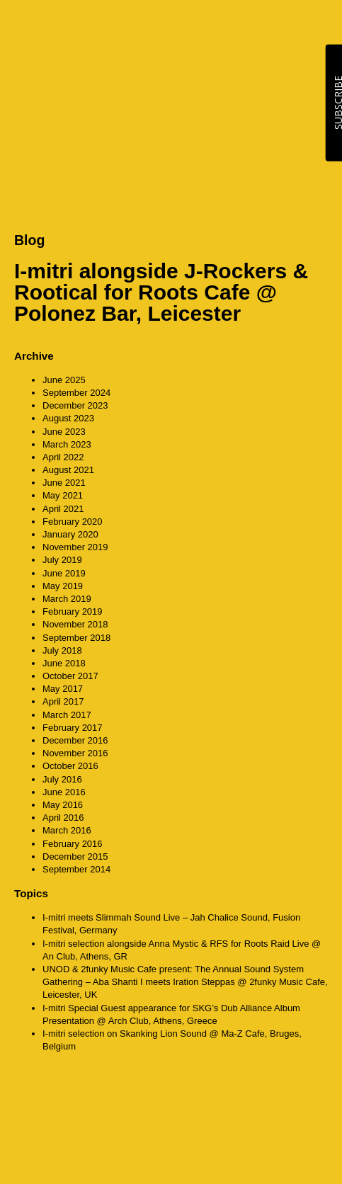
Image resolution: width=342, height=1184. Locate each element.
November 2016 (75, 753)
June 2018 (64, 663)
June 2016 (64, 792)
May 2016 (62, 804)
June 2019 (64, 573)
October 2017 (70, 676)
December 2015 (75, 856)
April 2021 (63, 508)
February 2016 (72, 843)
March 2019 (66, 598)
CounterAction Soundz (102, 28)
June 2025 (64, 380)
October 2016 (70, 766)
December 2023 (75, 405)
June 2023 (64, 431)
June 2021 (64, 482)
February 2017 (72, 727)
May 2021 (62, 495)
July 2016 (62, 779)
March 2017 (66, 715)
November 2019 (75, 547)
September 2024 (76, 392)
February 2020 (72, 521)
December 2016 (75, 740)
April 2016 (63, 817)
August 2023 (68, 418)
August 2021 (68, 470)
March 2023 (66, 444)
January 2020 (70, 534)
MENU (314, 28)
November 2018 (75, 624)
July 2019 (62, 559)
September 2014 (76, 869)
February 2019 (72, 611)
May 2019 (62, 586)
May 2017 (62, 688)
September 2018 (76, 637)
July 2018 (62, 650)
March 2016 (66, 830)
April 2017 (63, 701)
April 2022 (63, 457)
